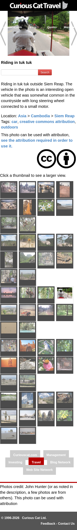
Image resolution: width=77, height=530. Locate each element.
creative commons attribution (47, 121)
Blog (33, 27)
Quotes (52, 27)
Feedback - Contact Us (58, 523)
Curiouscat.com (11, 27)
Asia (22, 116)
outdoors (9, 127)
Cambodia (40, 116)
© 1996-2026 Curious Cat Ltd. (24, 518)
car (14, 121)
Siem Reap (64, 116)
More (69, 27)
